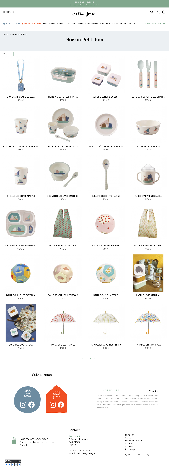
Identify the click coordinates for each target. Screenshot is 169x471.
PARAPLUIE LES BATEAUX (148, 344)
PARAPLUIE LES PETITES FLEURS (106, 344)
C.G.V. (128, 437)
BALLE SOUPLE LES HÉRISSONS (63, 295)
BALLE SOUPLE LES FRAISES (105, 245)
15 (90, 358)
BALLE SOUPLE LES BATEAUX (20, 295)
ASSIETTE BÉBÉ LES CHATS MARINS (105, 146)
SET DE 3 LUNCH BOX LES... (105, 97)
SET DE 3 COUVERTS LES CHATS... (148, 97)
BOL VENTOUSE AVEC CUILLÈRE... (63, 196)
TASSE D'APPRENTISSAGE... (148, 196)
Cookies (129, 446)
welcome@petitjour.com (88, 453)
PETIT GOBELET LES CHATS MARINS (20, 146)
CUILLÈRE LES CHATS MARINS (105, 196)
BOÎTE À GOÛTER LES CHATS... (63, 97)
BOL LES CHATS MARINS (148, 146)
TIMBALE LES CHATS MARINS (21, 196)
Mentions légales (133, 440)
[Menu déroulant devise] (10, 12)
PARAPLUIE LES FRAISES (63, 344)
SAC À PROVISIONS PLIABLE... (63, 245)
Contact (129, 443)
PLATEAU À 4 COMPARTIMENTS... (21, 245)
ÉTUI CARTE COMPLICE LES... (21, 97)
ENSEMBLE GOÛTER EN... (148, 295)
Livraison (129, 434)
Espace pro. (131, 449)
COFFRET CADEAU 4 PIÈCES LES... (63, 146)
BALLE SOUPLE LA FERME (105, 295)
